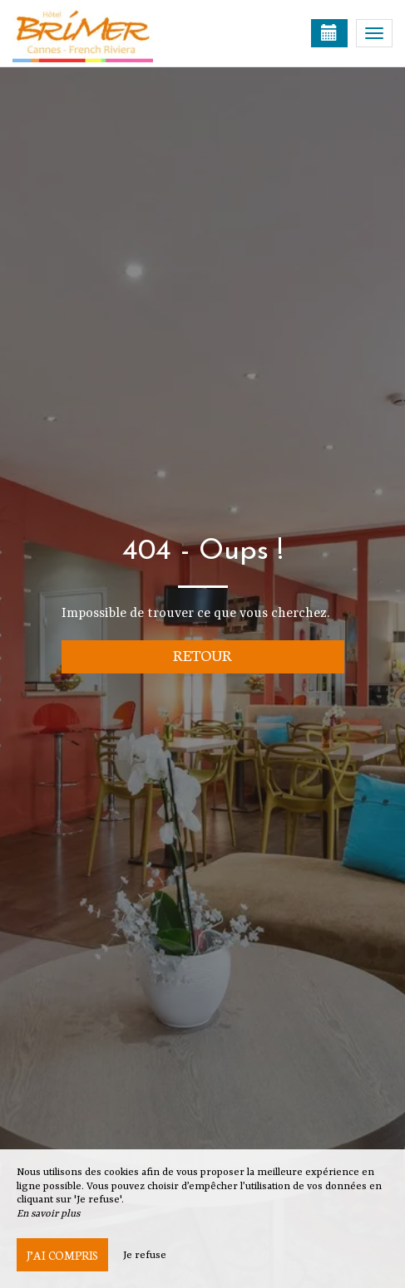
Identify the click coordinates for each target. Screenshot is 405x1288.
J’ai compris (62, 1254)
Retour (202, 654)
